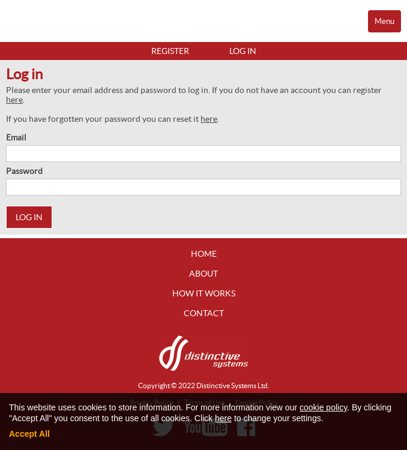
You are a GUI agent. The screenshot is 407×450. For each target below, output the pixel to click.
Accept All (29, 434)
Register (170, 51)
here (14, 99)
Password (24, 171)
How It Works (203, 293)
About (203, 273)
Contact (204, 313)
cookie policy (323, 407)
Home (204, 254)
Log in (242, 51)
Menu (384, 21)
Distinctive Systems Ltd (232, 385)
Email (16, 137)
